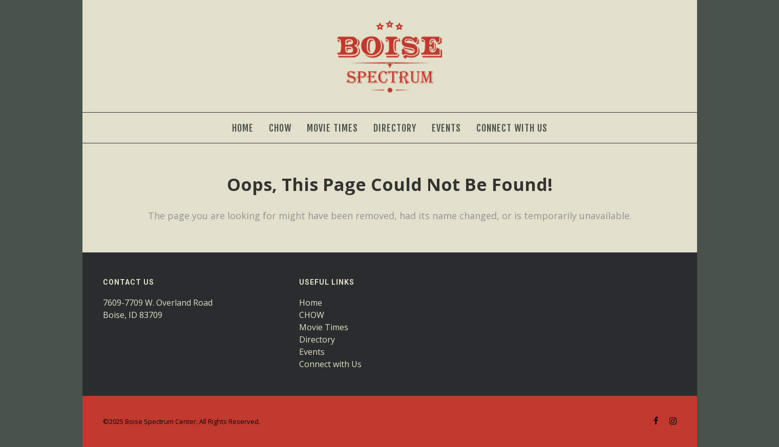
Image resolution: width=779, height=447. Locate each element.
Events (312, 351)
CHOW (311, 315)
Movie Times (323, 327)
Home (310, 302)
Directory (317, 339)
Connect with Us (330, 364)
